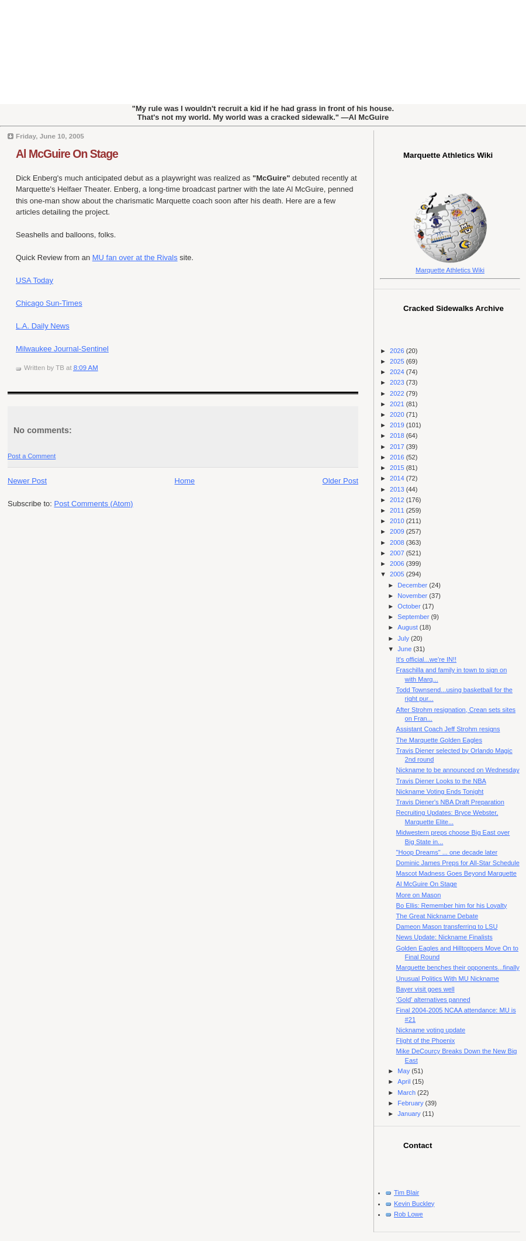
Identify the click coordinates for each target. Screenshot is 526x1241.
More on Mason (418, 894)
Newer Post (27, 480)
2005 (398, 574)
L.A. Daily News (43, 326)
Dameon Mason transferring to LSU (447, 926)
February (411, 1103)
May (404, 1070)
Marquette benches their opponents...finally (458, 967)
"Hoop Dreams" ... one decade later (447, 852)
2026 (398, 350)
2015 (398, 467)
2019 (398, 424)
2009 (398, 531)
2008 (398, 542)
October (409, 606)
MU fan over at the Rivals (135, 257)
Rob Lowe (408, 1214)
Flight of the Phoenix (425, 1040)
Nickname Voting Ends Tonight (440, 791)
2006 (398, 563)
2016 (398, 457)
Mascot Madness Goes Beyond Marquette (456, 873)
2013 (398, 489)
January (409, 1113)
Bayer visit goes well (425, 989)
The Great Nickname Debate (437, 915)
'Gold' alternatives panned (433, 999)
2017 (398, 446)
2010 (398, 520)
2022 (398, 393)
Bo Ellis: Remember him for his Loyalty (451, 905)
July (404, 638)
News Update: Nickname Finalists (444, 937)
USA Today (34, 280)
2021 (398, 403)
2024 (398, 371)
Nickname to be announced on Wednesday (458, 769)
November (413, 595)
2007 (398, 552)
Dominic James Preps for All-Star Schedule (458, 862)
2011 (398, 510)
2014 (398, 478)
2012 (398, 499)
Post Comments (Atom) (93, 503)
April (404, 1081)
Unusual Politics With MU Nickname (447, 978)
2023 (398, 382)
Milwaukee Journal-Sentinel (62, 348)
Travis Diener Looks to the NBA (441, 780)
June (405, 648)
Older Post (340, 480)
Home (185, 480)
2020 (398, 414)
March (407, 1092)
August (408, 627)
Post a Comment (32, 455)
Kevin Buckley (414, 1203)
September (414, 616)
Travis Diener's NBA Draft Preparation (450, 802)
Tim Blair (406, 1192)
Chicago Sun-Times (49, 303)
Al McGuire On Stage (67, 153)
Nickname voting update (431, 1029)
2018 (398, 435)
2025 (398, 361)
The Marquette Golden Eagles (439, 740)
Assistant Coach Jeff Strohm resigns (448, 728)
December (413, 585)
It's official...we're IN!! (426, 659)
